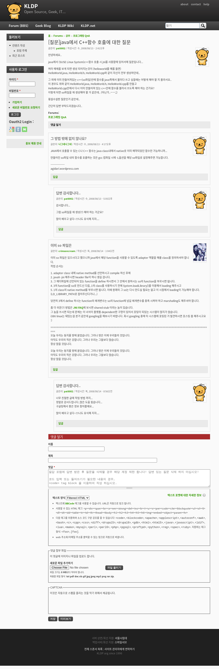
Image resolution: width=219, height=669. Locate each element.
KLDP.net (88, 25)
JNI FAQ (78, 308)
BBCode (69, 506)
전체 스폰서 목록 (93, 652)
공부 (68, 36)
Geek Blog (43, 25)
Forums (58, 36)
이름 (50, 444)
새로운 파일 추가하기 (61, 566)
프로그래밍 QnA (81, 36)
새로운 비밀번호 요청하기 (26, 107)
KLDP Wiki (66, 25)
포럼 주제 (22, 51)
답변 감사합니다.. (68, 192)
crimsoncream (66, 251)
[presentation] (83, 607)
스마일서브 (121, 646)
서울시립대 (121, 641)
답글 (55, 177)
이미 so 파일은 (61, 245)
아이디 (13, 79)
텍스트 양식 (59, 501)
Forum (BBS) (18, 25)
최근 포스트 (18, 56)
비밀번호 (15, 91)
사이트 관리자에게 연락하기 (119, 652)
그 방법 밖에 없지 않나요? (69, 138)
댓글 (51, 467)
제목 (50, 456)
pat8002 (60, 48)
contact (196, 4)
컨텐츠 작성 (18, 46)
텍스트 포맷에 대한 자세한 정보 (184, 498)
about (184, 4)
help (206, 4)
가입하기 (17, 102)
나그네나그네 (65, 144)
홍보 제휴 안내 (33, 143)
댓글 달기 (56, 125)
